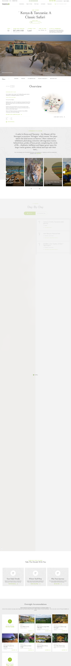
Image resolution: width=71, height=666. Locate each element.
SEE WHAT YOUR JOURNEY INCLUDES (14, 114)
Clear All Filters (8, 410)
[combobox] (18, 407)
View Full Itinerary (10, 121)
